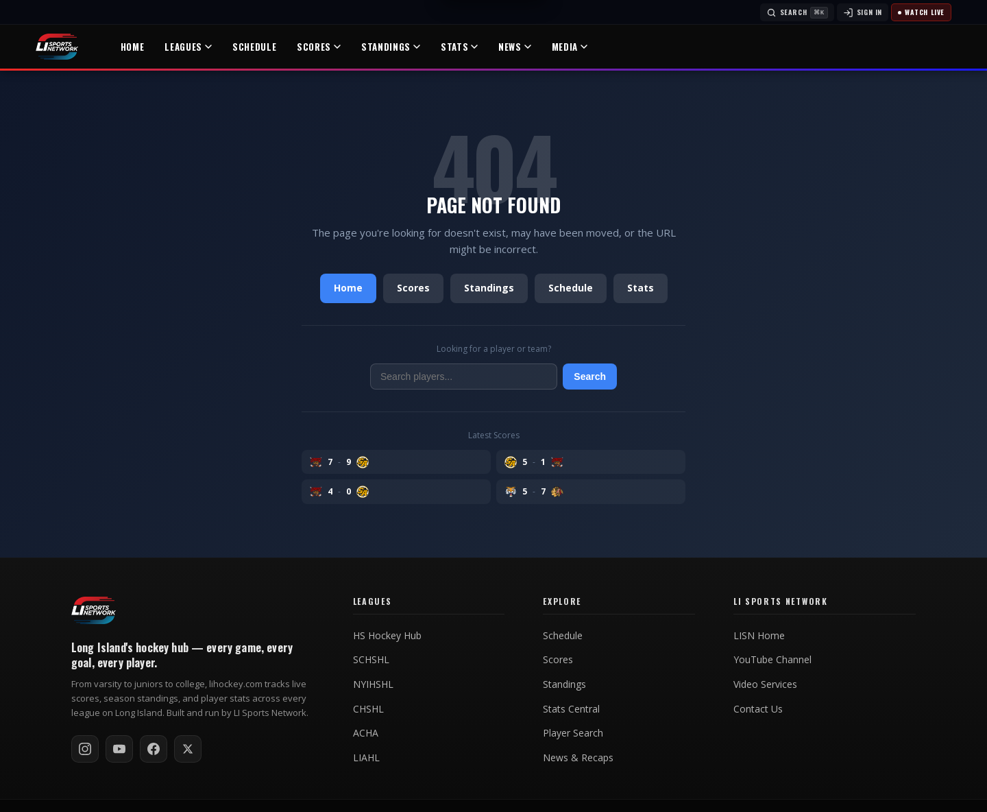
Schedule (254, 46)
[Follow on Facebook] (153, 749)
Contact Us (758, 709)
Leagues (188, 46)
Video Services (765, 684)
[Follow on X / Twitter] (188, 749)
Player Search (573, 733)
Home (133, 46)
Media (569, 46)
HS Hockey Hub (387, 636)
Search (590, 376)
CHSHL (368, 709)
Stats (459, 46)
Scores (319, 46)
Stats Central (571, 709)
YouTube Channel (772, 660)
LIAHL (366, 758)
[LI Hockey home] (93, 610)
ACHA (365, 733)
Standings (390, 46)
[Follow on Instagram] (85, 749)
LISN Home (759, 636)
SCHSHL (371, 660)
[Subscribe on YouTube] (119, 749)
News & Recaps (578, 758)
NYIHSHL (373, 684)
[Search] (797, 12)
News (514, 46)
